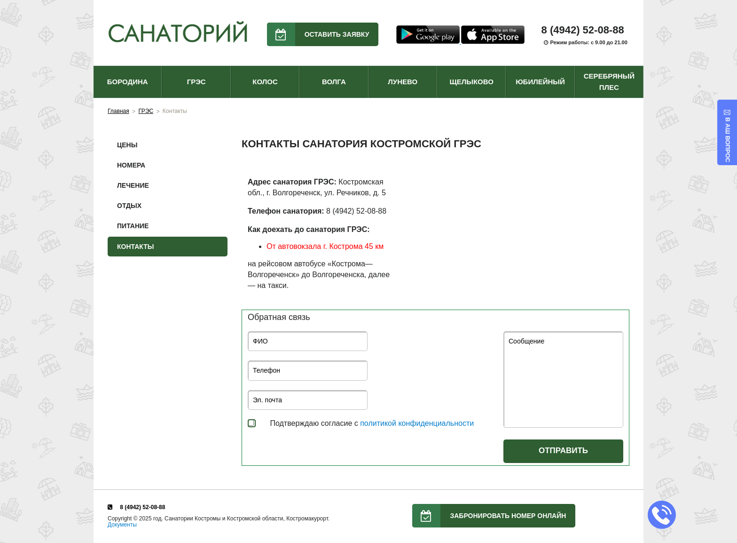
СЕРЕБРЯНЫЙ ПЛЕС (609, 81)
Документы (122, 524)
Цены (127, 145)
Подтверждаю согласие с (372, 423)
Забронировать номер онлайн (489, 515)
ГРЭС (196, 82)
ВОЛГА (334, 82)
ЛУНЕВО (402, 82)
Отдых (129, 205)
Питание (133, 226)
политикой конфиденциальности (417, 423)
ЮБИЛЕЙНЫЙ (540, 82)
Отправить (563, 450)
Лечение (133, 185)
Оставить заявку (318, 34)
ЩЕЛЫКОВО (471, 82)
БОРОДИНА (127, 82)
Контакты (135, 246)
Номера (131, 165)
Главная (118, 111)
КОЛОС (264, 82)
